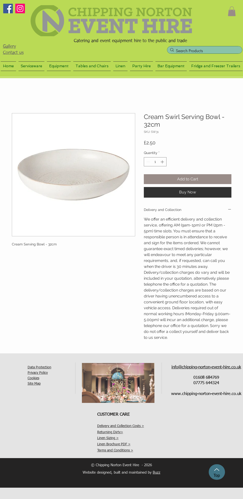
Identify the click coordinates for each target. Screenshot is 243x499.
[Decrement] (148, 161)
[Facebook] (8, 8)
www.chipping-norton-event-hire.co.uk (206, 394)
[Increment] (163, 161)
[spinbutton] (155, 161)
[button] (232, 11)
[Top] (217, 472)
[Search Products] (204, 51)
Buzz (156, 472)
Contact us (13, 53)
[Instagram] (20, 8)
